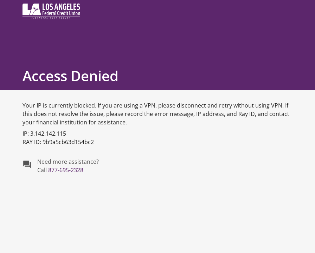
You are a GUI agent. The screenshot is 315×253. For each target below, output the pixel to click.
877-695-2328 (65, 170)
